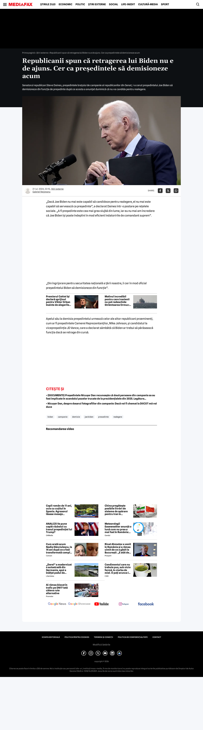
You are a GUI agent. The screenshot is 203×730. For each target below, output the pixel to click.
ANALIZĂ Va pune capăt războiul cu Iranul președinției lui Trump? (59, 527)
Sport (165, 4)
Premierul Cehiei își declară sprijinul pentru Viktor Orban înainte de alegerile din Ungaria (58, 300)
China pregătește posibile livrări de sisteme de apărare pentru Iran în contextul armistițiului (116, 509)
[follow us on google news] (57, 604)
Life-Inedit (128, 4)
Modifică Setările (101, 644)
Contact (156, 637)
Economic (65, 4)
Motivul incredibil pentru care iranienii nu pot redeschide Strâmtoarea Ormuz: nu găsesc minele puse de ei (117, 300)
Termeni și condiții (103, 637)
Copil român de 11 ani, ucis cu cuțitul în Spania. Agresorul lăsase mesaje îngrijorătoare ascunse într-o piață (59, 509)
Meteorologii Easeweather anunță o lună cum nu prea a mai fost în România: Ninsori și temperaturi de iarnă (118, 527)
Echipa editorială (51, 637)
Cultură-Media (148, 4)
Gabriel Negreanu (41, 191)
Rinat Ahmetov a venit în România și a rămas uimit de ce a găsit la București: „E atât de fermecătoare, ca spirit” (118, 548)
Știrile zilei (48, 4)
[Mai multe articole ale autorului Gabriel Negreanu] (28, 190)
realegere (117, 417)
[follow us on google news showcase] (79, 604)
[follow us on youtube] (101, 604)
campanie (62, 417)
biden (50, 417)
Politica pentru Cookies (77, 637)
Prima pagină (28, 52)
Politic (80, 4)
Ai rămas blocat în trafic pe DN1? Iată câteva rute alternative (57, 589)
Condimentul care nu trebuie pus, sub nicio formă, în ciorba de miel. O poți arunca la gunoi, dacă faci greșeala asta (118, 568)
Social (113, 4)
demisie (76, 417)
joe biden (89, 417)
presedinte (103, 417)
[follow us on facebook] (146, 604)
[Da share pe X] (168, 190)
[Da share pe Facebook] (160, 190)
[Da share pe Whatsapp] (176, 190)
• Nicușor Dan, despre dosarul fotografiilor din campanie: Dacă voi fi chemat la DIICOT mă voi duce (101, 405)
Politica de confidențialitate (133, 637)
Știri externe (97, 4)
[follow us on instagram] (124, 604)
